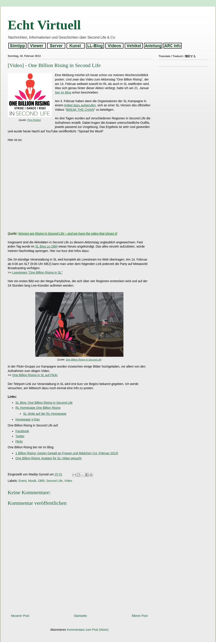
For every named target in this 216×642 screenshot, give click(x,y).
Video (68, 480)
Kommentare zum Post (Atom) (87, 629)
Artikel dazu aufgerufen (80, 105)
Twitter (19, 436)
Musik (32, 480)
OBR (41, 480)
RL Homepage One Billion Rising (37, 407)
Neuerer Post (20, 616)
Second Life (54, 480)
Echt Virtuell (44, 25)
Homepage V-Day (27, 419)
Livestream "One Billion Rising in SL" (37, 272)
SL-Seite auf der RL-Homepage (44, 413)
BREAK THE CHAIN (80, 109)
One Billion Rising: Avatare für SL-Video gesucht (48, 458)
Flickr (19, 441)
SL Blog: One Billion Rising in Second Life (44, 402)
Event (22, 480)
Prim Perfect (34, 120)
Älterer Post (140, 616)
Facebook (22, 431)
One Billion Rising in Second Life (83, 359)
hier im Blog (63, 92)
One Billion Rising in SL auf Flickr (35, 375)
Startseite (80, 616)
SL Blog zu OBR (46, 246)
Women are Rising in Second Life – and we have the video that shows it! (67, 233)
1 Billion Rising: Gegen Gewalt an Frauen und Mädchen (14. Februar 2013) (66, 453)
